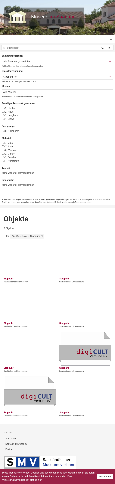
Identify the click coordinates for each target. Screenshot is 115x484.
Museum (6, 86)
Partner (9, 449)
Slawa (8, 119)
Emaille (9, 157)
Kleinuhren (10, 131)
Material (6, 138)
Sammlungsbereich (12, 55)
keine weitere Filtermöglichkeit (18, 172)
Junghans (10, 115)
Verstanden (105, 476)
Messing (9, 150)
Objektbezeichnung (12, 71)
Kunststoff (10, 160)
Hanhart (9, 108)
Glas (7, 143)
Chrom (8, 153)
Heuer (8, 111)
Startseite (10, 438)
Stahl (7, 146)
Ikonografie (8, 180)
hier (39, 479)
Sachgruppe (8, 126)
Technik (6, 168)
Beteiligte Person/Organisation (18, 103)
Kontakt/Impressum (16, 444)
